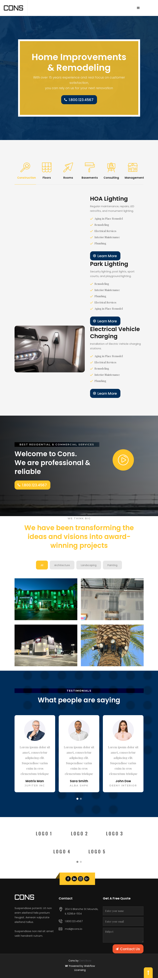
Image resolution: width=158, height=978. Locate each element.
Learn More (107, 255)
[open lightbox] (123, 460)
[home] (14, 8)
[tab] (25, 171)
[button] (138, 8)
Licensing (80, 970)
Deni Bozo (85, 960)
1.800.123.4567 (81, 99)
